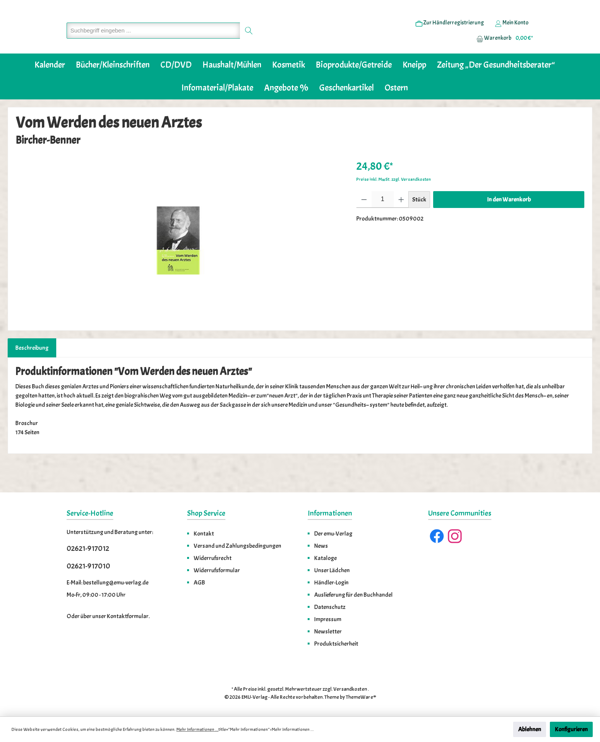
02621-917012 (88, 548)
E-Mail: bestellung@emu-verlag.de (107, 582)
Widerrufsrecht (213, 558)
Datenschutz (330, 607)
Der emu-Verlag (333, 533)
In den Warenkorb (509, 223)
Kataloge (325, 558)
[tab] (32, 371)
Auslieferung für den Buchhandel (353, 595)
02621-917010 (88, 566)
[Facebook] (436, 536)
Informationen (330, 513)
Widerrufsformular (217, 570)
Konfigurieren (571, 729)
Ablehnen (529, 729)
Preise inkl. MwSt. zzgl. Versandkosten (393, 203)
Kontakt (204, 533)
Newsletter (328, 631)
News (321, 546)
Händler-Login (331, 582)
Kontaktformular (127, 616)
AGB (199, 582)
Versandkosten (350, 689)
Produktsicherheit (336, 644)
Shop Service (206, 513)
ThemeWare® (361, 697)
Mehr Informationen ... (197, 729)
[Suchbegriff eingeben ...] (153, 42)
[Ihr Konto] (511, 34)
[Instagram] (454, 536)
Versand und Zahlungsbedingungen (237, 546)
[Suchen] (249, 42)
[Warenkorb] (502, 50)
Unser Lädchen (332, 570)
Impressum (327, 619)
